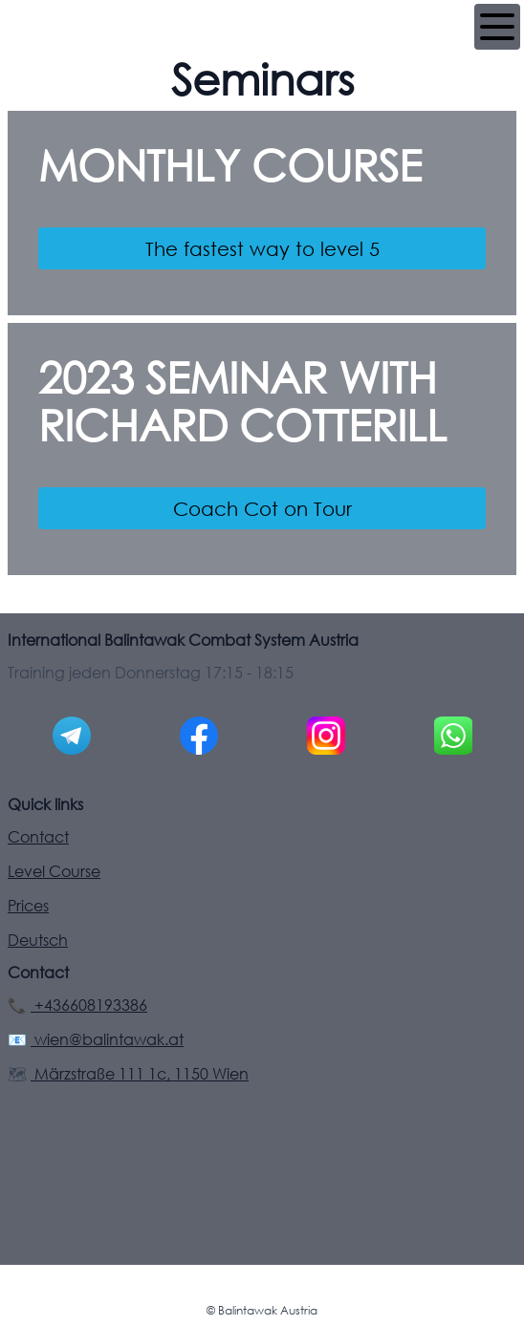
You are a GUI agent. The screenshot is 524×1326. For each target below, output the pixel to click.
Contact (38, 836)
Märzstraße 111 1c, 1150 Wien (140, 1073)
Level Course (54, 871)
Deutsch (38, 940)
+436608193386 (89, 1005)
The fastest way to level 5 (262, 248)
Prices (28, 905)
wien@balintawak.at (107, 1039)
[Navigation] (497, 27)
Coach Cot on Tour (262, 508)
